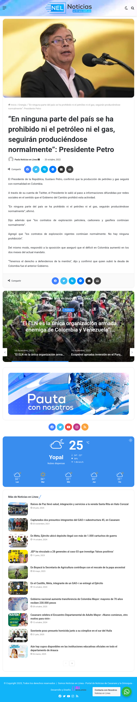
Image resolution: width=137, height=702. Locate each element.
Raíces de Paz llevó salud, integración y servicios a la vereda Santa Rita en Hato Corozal (79, 504)
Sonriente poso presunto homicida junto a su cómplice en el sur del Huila (71, 630)
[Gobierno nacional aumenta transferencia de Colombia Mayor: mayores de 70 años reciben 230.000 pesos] (18, 604)
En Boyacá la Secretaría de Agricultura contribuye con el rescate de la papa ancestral (78, 567)
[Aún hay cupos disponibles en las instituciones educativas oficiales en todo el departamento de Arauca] (18, 651)
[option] (68, 326)
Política (68, 310)
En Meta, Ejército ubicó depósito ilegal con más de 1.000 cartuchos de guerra (74, 535)
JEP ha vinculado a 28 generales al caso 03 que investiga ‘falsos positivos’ (72, 551)
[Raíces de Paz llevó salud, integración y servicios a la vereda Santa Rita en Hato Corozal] (18, 509)
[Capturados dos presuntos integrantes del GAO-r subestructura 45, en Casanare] (18, 525)
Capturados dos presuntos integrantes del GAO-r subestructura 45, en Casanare (75, 520)
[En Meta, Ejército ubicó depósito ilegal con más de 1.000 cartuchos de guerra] (18, 540)
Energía (22, 104)
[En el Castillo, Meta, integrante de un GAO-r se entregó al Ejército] (18, 588)
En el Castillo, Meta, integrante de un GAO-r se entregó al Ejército (67, 583)
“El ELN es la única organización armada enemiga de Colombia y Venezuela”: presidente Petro (68, 329)
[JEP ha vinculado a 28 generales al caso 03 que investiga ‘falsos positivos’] (18, 556)
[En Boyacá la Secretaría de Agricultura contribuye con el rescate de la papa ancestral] (18, 572)
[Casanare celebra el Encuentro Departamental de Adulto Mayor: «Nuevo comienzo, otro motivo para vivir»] (18, 619)
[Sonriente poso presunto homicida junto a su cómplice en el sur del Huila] (18, 635)
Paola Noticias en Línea (26, 159)
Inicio (12, 104)
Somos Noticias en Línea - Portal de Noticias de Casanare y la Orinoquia (95, 683)
